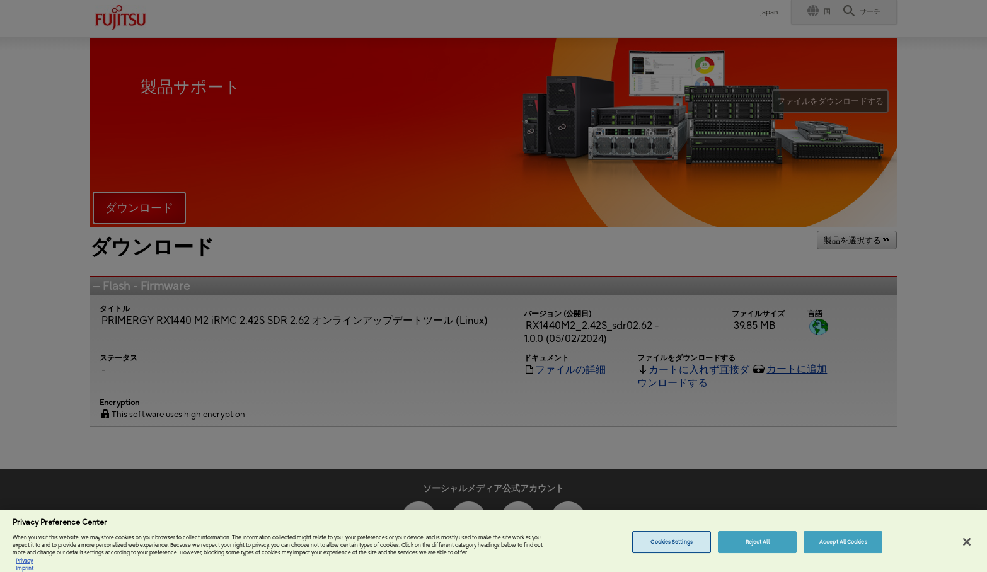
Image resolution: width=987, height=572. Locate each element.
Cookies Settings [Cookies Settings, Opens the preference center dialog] (671, 547)
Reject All (758, 547)
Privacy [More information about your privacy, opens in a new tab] (24, 566)
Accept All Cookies (843, 547)
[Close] (967, 547)
